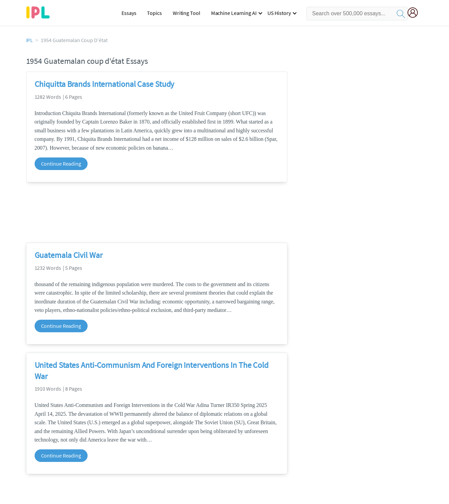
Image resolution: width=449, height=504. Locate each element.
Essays (128, 13)
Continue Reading (61, 163)
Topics (154, 13)
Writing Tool (186, 13)
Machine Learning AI (234, 13)
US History (279, 13)
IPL (29, 40)
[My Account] (415, 13)
